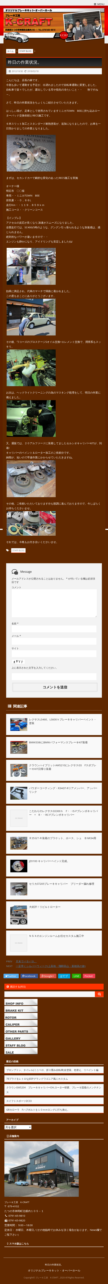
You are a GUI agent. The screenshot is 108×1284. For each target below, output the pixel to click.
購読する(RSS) (16, 986)
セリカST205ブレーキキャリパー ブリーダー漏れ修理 (61, 883)
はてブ (64, 976)
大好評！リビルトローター (45, 907)
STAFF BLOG (18, 550)
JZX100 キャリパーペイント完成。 (49, 861)
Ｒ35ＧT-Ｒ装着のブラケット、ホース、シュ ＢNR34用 (62, 838)
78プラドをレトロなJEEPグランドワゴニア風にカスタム (37, 1078)
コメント (16, 587)
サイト (15, 648)
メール (16, 636)
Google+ (48, 976)
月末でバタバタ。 (26, 961)
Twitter (11, 976)
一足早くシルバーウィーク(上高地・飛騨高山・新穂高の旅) (51, 966)
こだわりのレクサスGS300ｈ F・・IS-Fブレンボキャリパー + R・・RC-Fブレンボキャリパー (63, 812)
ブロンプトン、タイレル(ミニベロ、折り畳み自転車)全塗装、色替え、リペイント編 (52, 1070)
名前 (15, 623)
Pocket (89, 976)
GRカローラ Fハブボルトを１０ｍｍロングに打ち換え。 (38, 1109)
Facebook (29, 976)
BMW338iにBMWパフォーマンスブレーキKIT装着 (58, 742)
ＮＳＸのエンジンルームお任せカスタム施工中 (56, 936)
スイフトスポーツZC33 (19, 1101)
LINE (76, 976)
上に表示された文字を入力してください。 (35, 667)
